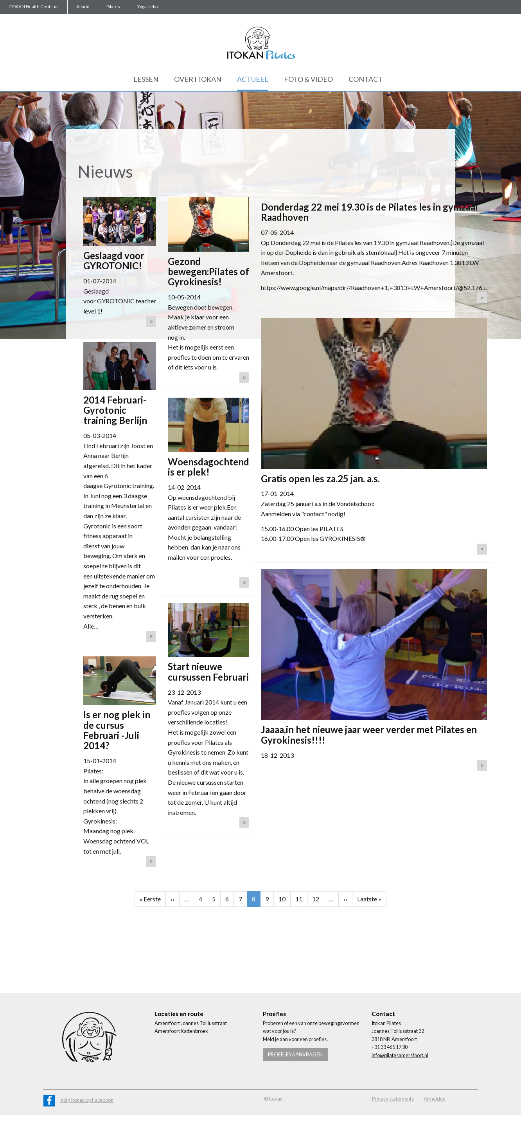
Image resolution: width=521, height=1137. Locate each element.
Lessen (145, 79)
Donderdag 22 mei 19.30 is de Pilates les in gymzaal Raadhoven (369, 212)
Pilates (113, 6)
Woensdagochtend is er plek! (208, 467)
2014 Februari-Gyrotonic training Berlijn (115, 410)
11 (301, 898)
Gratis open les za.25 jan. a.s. (320, 478)
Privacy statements (393, 1099)
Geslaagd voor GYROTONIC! (113, 260)
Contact (366, 79)
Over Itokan (197, 79)
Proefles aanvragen (295, 1054)
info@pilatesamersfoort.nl (400, 1055)
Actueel (252, 79)
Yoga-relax (148, 6)
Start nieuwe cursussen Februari (208, 671)
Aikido (82, 6)
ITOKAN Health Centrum (34, 6)
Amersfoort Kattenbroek (181, 1031)
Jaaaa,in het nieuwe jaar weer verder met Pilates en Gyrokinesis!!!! (369, 734)
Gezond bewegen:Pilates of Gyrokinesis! (208, 272)
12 (318, 898)
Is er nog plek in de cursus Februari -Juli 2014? (116, 730)
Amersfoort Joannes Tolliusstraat (191, 1023)
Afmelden (435, 1099)
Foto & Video (308, 79)
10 (284, 898)
